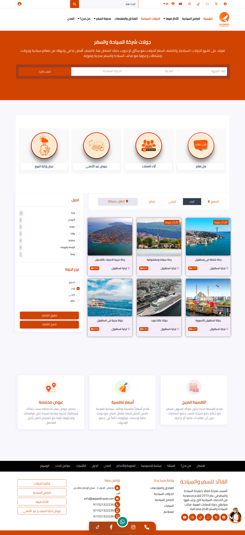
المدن (70, 18)
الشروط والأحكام (126, 466)
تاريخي (172, 201)
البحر (192, 201)
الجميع (213, 201)
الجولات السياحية (150, 18)
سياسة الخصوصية (151, 466)
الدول (95, 466)
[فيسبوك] (225, 4)
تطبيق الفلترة (49, 315)
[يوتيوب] (180, 4)
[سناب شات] (207, 4)
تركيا (73, 213)
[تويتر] (216, 4)
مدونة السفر (102, 18)
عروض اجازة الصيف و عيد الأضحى (42, 511)
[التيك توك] (198, 4)
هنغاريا (72, 240)
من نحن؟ (84, 18)
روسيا (72, 254)
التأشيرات (81, 466)
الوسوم (44, 466)
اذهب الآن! (45, 71)
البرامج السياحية (191, 18)
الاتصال (201, 466)
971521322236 (106, 504)
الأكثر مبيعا (171, 18)
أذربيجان (71, 219)
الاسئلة (171, 466)
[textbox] (201, 71)
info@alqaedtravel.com (102, 498)
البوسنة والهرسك (67, 247)
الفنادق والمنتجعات (125, 18)
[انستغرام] (189, 4)
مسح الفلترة (49, 324)
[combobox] (201, 71)
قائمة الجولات (42, 483)
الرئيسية (207, 18)
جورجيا (72, 226)
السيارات (169, 505)
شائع (152, 201)
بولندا (72, 233)
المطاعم (169, 512)
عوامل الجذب (62, 466)
